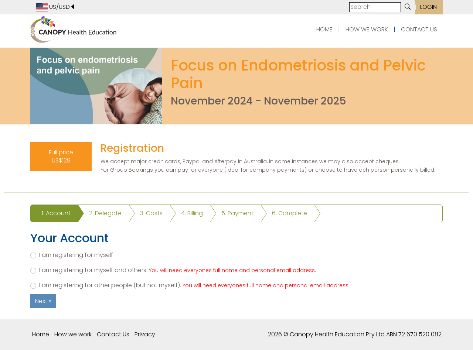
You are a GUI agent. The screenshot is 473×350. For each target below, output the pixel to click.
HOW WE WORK (367, 29)
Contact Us (113, 334)
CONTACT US (419, 29)
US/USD (56, 7)
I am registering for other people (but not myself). (194, 285)
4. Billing (192, 213)
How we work (73, 334)
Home (40, 334)
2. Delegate (105, 213)
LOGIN (428, 7)
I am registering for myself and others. (177, 270)
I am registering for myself (76, 255)
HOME (324, 29)
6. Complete (289, 213)
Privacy (145, 334)
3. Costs (151, 213)
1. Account (56, 213)
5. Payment (237, 213)
